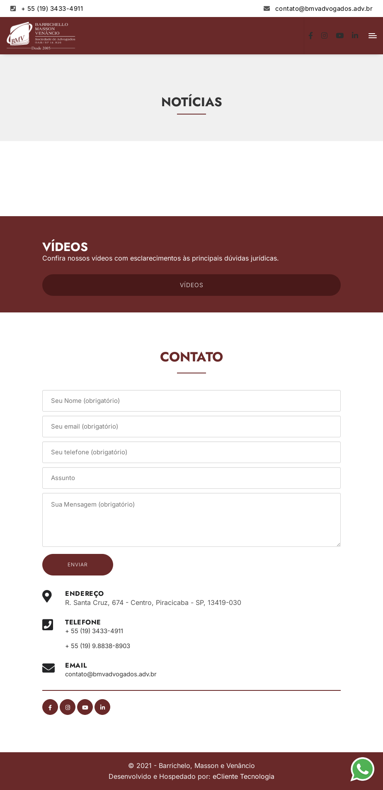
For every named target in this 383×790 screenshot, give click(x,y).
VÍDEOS (192, 284)
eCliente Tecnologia (243, 776)
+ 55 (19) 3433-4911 (52, 8)
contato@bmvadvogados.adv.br (324, 8)
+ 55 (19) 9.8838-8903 (101, 645)
